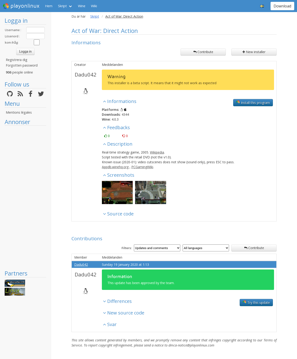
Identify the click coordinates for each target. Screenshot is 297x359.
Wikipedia (157, 152)
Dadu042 (86, 74)
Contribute (203, 52)
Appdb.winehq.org (115, 167)
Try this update (256, 302)
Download (282, 6)
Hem (48, 6)
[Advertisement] (25, 197)
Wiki (94, 6)
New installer (253, 52)
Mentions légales (19, 112)
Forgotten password (22, 65)
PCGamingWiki (142, 167)
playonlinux (21, 6)
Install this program (253, 102)
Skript (62, 6)
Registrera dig (16, 60)
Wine (81, 6)
